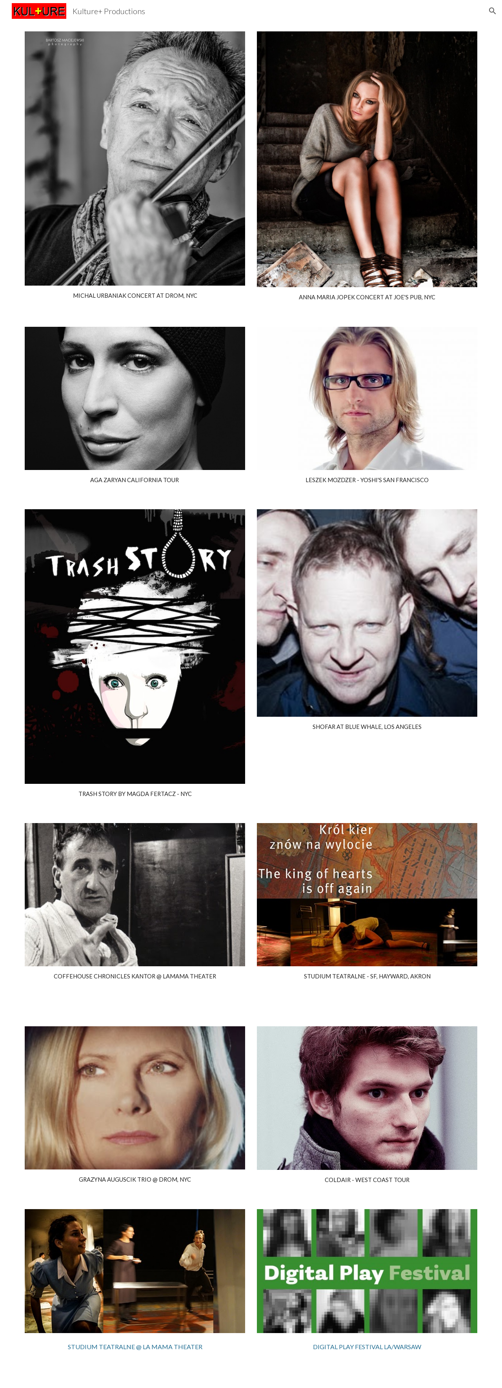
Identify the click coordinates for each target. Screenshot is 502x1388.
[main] (135, 296)
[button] (492, 11)
